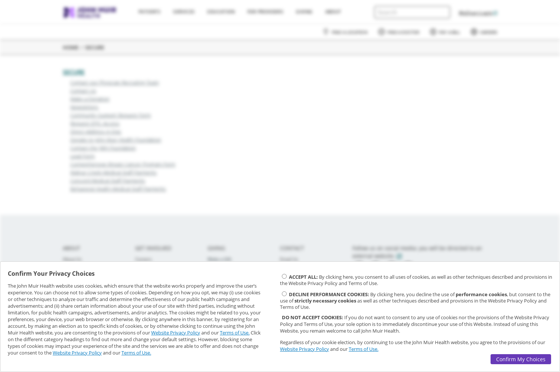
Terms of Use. (235, 332)
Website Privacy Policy (175, 332)
